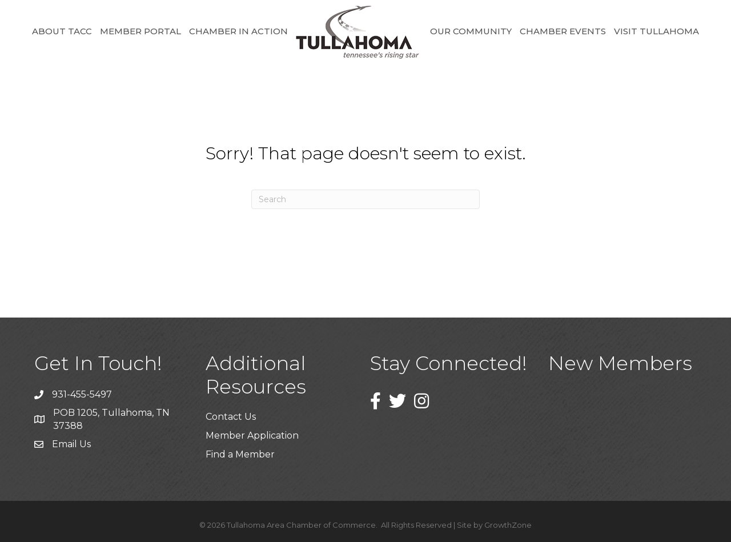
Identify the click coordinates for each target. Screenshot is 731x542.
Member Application (252, 435)
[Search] (365, 199)
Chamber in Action (238, 31)
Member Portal (140, 31)
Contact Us (231, 416)
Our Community (471, 31)
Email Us (71, 444)
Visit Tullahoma (656, 31)
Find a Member (240, 454)
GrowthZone (508, 524)
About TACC (62, 31)
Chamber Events (563, 31)
